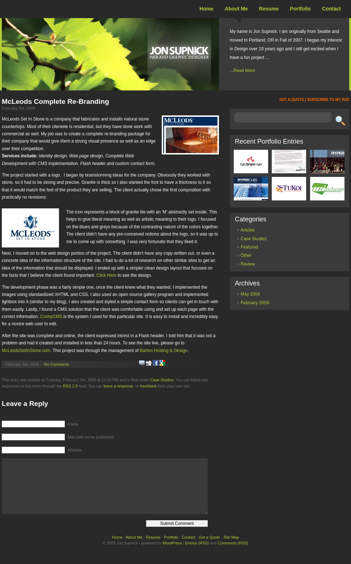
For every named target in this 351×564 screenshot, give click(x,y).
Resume (269, 9)
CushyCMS (51, 316)
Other (246, 255)
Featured (249, 247)
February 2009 (255, 302)
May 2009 (250, 294)
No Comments (56, 364)
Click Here (107, 275)
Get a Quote (209, 548)
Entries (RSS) (197, 554)
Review (248, 264)
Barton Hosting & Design (163, 350)
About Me (236, 9)
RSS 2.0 (70, 386)
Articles (247, 230)
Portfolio (300, 9)
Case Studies (161, 380)
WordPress (172, 554)
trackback (148, 386)
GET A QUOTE (291, 100)
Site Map (231, 548)
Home (206, 9)
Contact (331, 9)
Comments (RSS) (232, 554)
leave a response (118, 386)
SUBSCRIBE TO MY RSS (328, 100)
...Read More (242, 70)
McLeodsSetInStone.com (26, 350)
